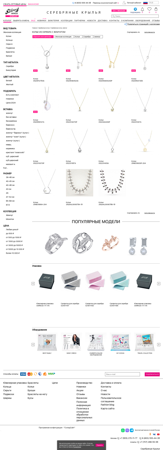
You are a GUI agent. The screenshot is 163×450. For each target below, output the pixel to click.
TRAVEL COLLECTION (145, 353)
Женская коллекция (12, 32)
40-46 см (10, 185)
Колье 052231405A (104, 162)
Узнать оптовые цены (15, 4)
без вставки (11, 117)
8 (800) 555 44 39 (81, 3)
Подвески (10, 48)
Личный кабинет (134, 3)
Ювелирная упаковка (15, 382)
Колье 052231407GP (71, 121)
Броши (9, 56)
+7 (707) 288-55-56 (147, 442)
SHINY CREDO (71, 353)
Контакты (114, 20)
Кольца (9, 40)
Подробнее (77, 447)
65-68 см (10, 201)
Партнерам (79, 20)
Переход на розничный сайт (105, 3)
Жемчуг (9, 215)
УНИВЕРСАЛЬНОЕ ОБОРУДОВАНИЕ (96, 354)
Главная (34, 28)
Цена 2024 (11, 103)
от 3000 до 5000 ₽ (14, 245)
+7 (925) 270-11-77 (127, 438)
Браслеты (10, 52)
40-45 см (10, 181)
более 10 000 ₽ (13, 253)
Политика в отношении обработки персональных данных (84, 414)
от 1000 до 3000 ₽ (14, 241)
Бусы (30, 398)
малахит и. (10, 164)
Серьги (9, 44)
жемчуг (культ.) (13, 140)
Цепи (55, 382)
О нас (104, 390)
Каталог (7, 20)
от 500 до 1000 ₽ (13, 237)
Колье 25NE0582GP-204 (138, 162)
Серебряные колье (43, 28)
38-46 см (10, 177)
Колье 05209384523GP (105, 80)
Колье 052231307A (136, 121)
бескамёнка (11, 121)
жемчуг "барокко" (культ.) (17, 133)
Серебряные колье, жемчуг (59, 28)
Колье (8, 36)
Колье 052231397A (71, 162)
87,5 (8, 205)
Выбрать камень (21, 20)
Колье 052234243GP (104, 121)
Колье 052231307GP (38, 162)
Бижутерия (53, 20)
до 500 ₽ (10, 233)
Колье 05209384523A (72, 80)
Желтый (9, 84)
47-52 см (10, 197)
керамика (10, 148)
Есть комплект (12, 95)
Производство (84, 382)
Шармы (7, 398)
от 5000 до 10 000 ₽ (15, 249)
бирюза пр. (11, 129)
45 (7, 193)
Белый (9, 80)
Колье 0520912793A (38, 80)
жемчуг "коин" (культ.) (16, 137)
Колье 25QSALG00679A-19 (74, 203)
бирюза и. (10, 125)
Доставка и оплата (111, 382)
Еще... (5, 168)
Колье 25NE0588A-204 (40, 203)
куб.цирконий (12, 160)
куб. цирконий (12, 156)
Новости (91, 20)
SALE (33, 20)
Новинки (41, 20)
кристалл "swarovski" (15, 152)
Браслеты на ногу (37, 394)
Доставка (102, 20)
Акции (79, 390)
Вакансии (33, 4)
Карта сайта (107, 408)
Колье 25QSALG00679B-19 (107, 203)
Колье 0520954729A (137, 80)
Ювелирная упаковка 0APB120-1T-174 (44, 305)
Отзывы (156, 20)
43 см (8, 189)
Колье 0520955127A (38, 121)
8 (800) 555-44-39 (149, 438)
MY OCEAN (120, 353)
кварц (8, 144)
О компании (127, 20)
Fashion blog (107, 404)
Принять (100, 445)
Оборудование (142, 20)
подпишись (135, 10)
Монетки (10, 219)
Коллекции (66, 20)
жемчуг (9, 113)
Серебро (10, 66)
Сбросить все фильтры (42, 37)
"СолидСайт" (69, 427)
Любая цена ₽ (12, 229)
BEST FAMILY (47, 353)
